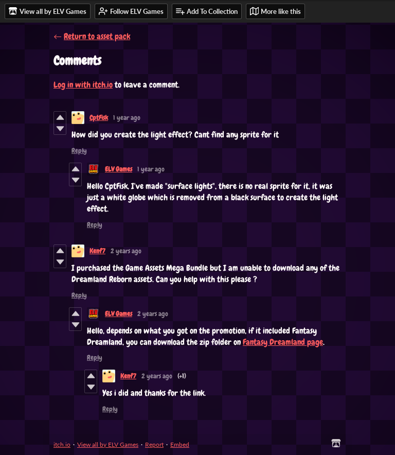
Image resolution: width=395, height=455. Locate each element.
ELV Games (118, 169)
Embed (179, 444)
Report (154, 444)
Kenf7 (97, 251)
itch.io (61, 444)
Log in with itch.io (83, 84)
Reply (79, 150)
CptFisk (98, 117)
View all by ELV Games (107, 444)
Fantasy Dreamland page (283, 342)
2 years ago (126, 251)
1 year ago (126, 117)
